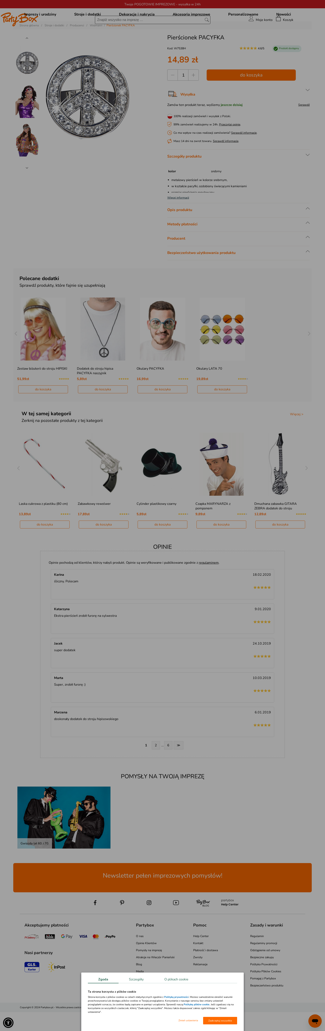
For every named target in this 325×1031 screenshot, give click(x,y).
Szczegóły (136, 979)
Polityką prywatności (176, 997)
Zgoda (103, 979)
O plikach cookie (176, 979)
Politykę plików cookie (197, 1004)
